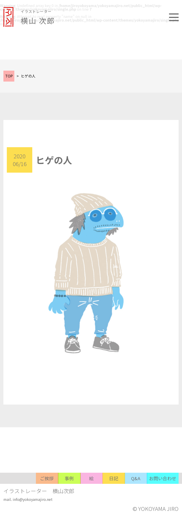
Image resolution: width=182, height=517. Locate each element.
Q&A (135, 490)
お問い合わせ (162, 490)
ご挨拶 (44, 490)
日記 (112, 490)
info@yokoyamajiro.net (32, 499)
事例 (67, 490)
